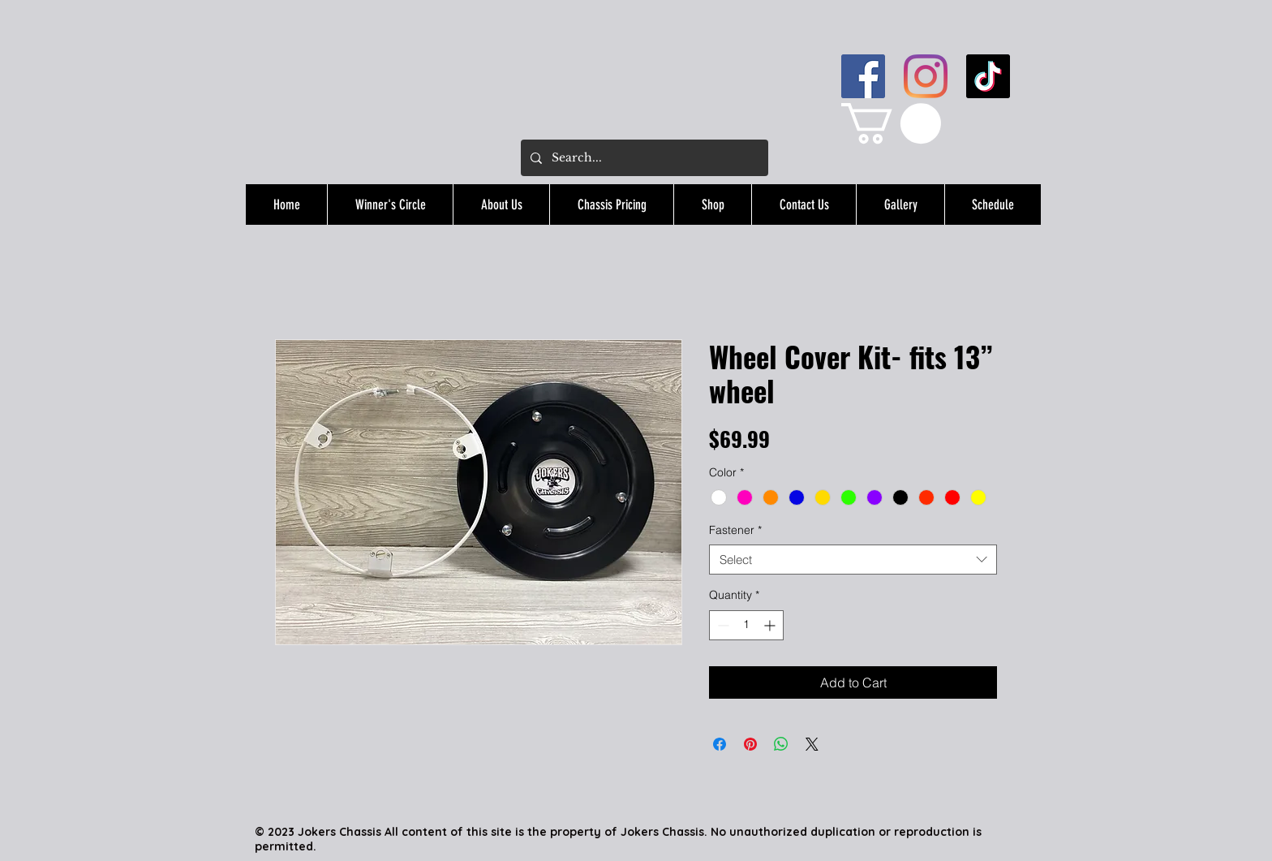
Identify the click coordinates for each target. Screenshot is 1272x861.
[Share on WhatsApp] (781, 744)
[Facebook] (863, 76)
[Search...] (643, 158)
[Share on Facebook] (719, 744)
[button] (891, 123)
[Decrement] (721, 625)
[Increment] (771, 625)
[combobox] (853, 560)
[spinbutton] (746, 625)
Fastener (735, 530)
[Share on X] (812, 744)
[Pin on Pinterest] (750, 744)
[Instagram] (926, 76)
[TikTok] (988, 76)
